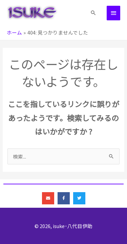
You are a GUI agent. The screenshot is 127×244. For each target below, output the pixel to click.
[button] (93, 12)
